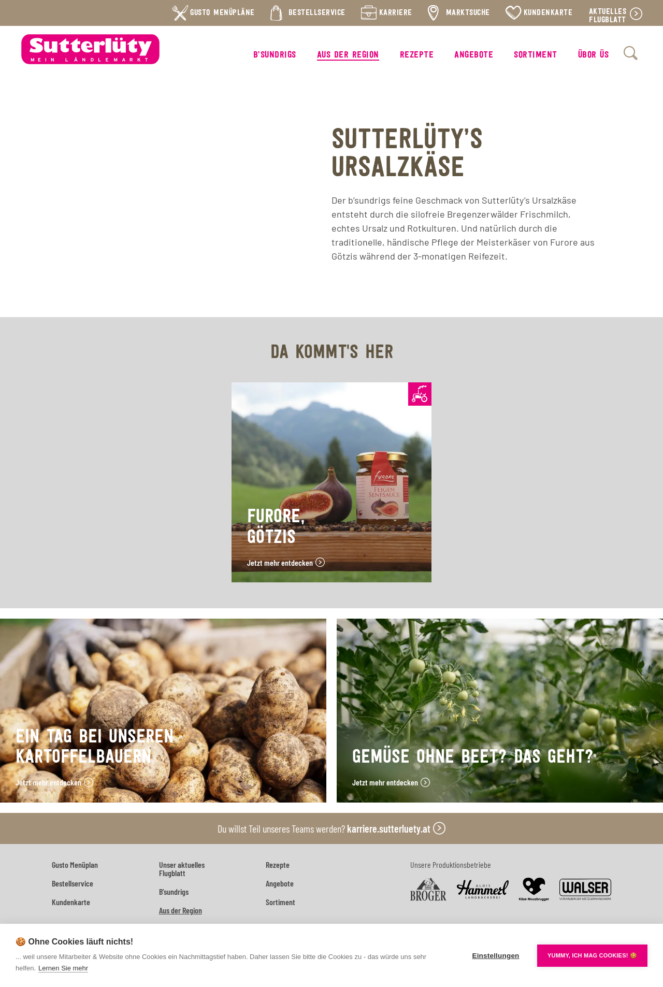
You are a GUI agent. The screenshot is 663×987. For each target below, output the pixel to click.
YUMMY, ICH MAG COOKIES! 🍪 (592, 955)
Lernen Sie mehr (63, 968)
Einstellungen (495, 956)
